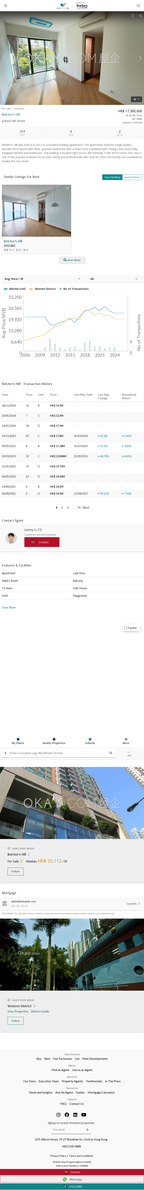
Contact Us (76, 1103)
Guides (80, 1092)
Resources (72, 1088)
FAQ (63, 1103)
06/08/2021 (9, 493)
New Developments (95, 1058)
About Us (72, 1076)
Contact (72, 1172)
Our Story (29, 1081)
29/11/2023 (9, 436)
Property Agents (72, 1081)
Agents (72, 1065)
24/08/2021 (9, 486)
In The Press (113, 1081)
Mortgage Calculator (101, 1092)
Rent (47, 1058)
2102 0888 (72, 1186)
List (77, 1058)
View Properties (18, 1011)
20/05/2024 (9, 415)
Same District (132, 177)
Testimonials (94, 1081)
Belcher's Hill (13, 241)
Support (72, 1099)
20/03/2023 (9, 456)
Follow (15, 871)
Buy (38, 1058)
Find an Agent (60, 1070)
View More (9, 607)
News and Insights (40, 1092)
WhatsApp (72, 1179)
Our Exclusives (62, 1058)
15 (136, 99)
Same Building (112, 177)
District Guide (40, 1011)
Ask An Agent (64, 1092)
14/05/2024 (9, 425)
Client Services (72, 1054)
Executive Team (49, 1081)
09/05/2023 (9, 446)
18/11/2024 (9, 405)
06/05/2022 (9, 476)
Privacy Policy (58, 1155)
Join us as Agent (82, 1070)
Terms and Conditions (81, 1155)
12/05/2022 (9, 466)
